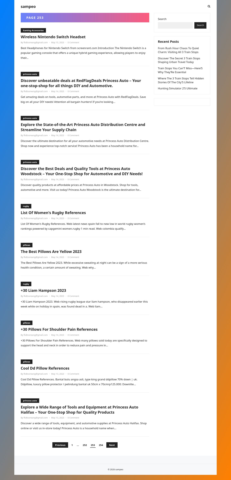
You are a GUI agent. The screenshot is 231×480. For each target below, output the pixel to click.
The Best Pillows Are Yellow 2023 (53, 256)
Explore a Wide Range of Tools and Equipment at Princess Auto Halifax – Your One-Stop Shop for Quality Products (84, 414)
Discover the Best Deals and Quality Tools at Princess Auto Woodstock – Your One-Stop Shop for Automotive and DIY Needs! (80, 173)
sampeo (28, 6)
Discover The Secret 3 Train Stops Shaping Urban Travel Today (179, 61)
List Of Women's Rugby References (56, 217)
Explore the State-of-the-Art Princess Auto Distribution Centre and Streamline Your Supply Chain (83, 127)
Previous (60, 450)
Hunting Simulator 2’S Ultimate (178, 89)
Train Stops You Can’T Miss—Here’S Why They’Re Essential (180, 71)
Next (112, 450)
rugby (26, 211)
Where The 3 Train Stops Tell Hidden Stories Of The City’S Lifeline (181, 81)
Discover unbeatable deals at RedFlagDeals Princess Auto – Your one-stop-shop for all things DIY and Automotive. (80, 83)
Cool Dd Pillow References (47, 373)
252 (85, 450)
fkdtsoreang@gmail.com (36, 42)
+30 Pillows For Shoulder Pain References (62, 334)
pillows (26, 250)
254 (101, 450)
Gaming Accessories (33, 30)
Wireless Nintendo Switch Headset (56, 36)
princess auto (30, 74)
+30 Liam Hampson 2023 (45, 295)
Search (162, 19)
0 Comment (73, 42)
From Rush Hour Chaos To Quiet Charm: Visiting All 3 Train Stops (178, 51)
